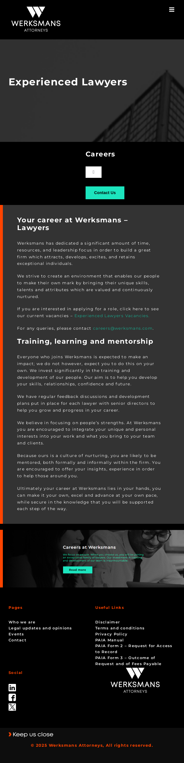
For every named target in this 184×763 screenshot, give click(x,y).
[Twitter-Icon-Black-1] (12, 705)
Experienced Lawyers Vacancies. (112, 315)
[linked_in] (12, 685)
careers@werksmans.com (123, 328)
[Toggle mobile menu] (172, 10)
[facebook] (12, 695)
